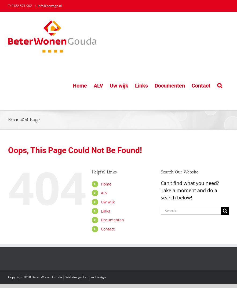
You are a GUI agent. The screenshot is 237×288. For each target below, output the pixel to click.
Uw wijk (108, 201)
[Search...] (191, 211)
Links (105, 211)
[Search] (225, 211)
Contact (108, 229)
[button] (219, 85)
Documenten (112, 219)
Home (106, 184)
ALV (104, 192)
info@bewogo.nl (50, 5)
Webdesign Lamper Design (85, 277)
